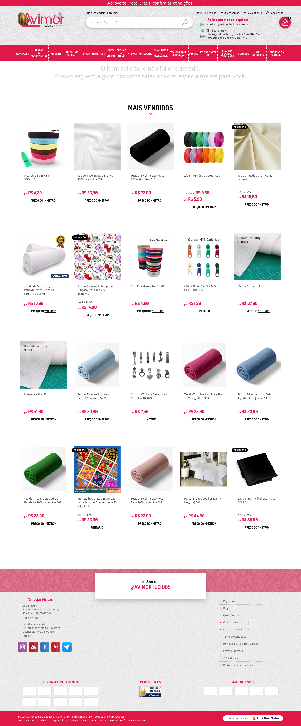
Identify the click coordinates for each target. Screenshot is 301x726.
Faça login (113, 13)
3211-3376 (31, 636)
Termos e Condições (234, 636)
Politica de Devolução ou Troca (240, 643)
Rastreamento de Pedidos (238, 665)
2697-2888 (31, 617)
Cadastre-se (276, 13)
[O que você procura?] (185, 22)
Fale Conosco (254, 13)
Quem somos (231, 13)
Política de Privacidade (236, 629)
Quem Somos (231, 615)
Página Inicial (230, 601)
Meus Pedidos (208, 13)
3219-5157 (216, 30)
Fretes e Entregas (233, 651)
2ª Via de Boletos (232, 658)
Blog (225, 608)
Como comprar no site (236, 622)
